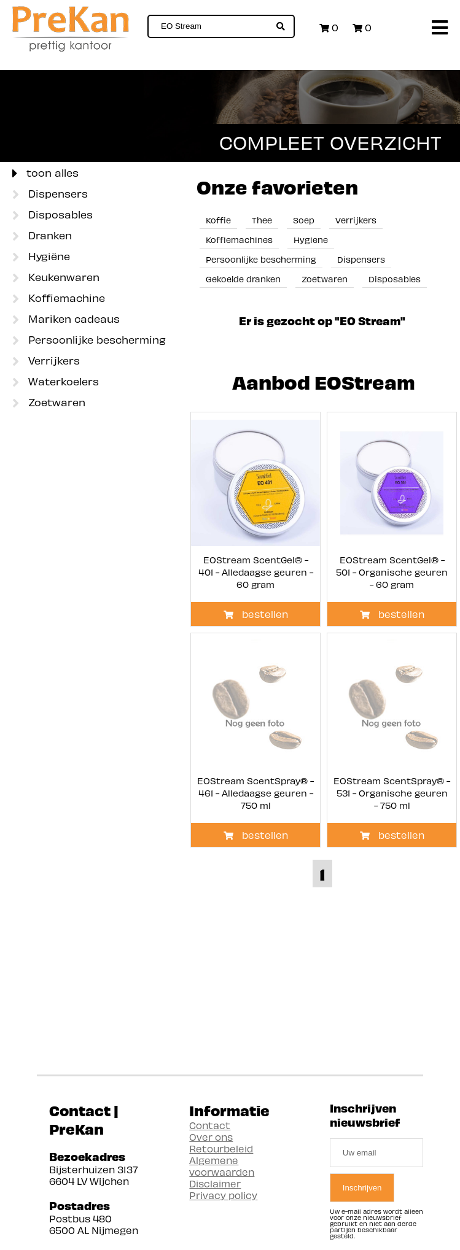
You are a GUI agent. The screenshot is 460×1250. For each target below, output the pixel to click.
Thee (262, 220)
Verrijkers (46, 361)
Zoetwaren (48, 403)
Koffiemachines (239, 239)
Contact (209, 1125)
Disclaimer (215, 1183)
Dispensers (50, 194)
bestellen (256, 614)
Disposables (52, 215)
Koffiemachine (58, 298)
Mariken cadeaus (66, 319)
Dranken (42, 236)
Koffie (218, 220)
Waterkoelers (55, 382)
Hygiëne (41, 257)
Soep (303, 220)
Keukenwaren (55, 278)
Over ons (211, 1137)
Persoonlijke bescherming (89, 340)
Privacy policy (223, 1195)
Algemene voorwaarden (221, 1166)
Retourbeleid (221, 1148)
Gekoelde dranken (243, 279)
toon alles (45, 173)
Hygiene (311, 239)
